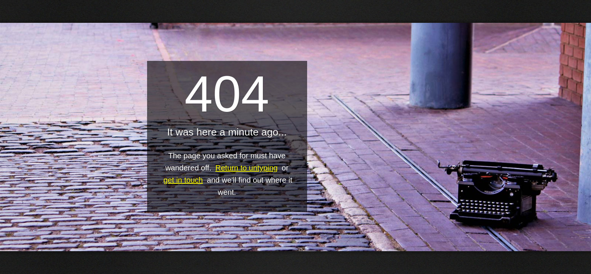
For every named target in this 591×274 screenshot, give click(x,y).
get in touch (183, 180)
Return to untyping (246, 168)
